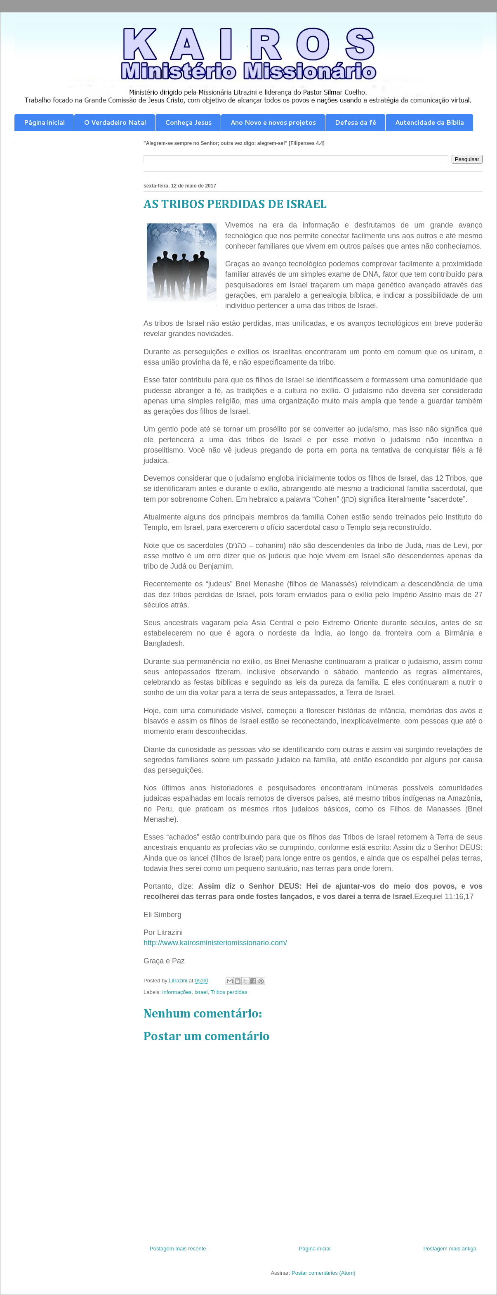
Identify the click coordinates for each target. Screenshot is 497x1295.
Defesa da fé (355, 122)
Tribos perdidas (228, 992)
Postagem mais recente (178, 1248)
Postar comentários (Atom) (324, 1273)
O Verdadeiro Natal (115, 122)
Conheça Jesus (188, 122)
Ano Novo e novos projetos (273, 122)
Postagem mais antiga (449, 1248)
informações (177, 992)
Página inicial (44, 122)
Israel (201, 992)
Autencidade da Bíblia (429, 122)
